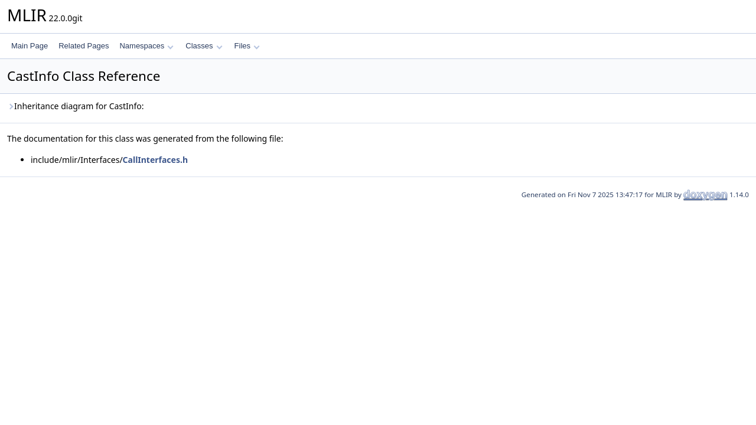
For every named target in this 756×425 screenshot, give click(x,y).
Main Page (29, 45)
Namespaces (146, 45)
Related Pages (83, 45)
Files (247, 45)
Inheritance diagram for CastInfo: (75, 106)
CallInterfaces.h (155, 159)
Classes (203, 45)
